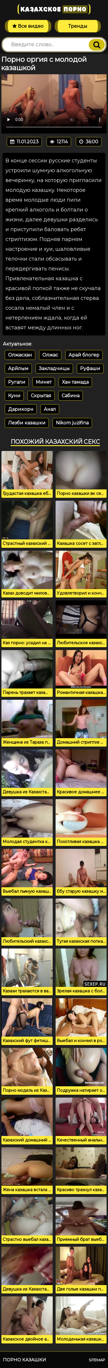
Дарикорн (20, 409)
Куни (14, 395)
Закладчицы (54, 368)
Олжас (50, 355)
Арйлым (18, 368)
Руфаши (90, 368)
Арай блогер (84, 355)
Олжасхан (20, 355)
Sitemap (97, 1360)
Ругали (16, 382)
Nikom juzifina (72, 423)
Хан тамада (75, 382)
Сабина (70, 395)
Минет (44, 382)
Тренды (77, 26)
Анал (50, 409)
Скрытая (41, 395)
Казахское (54, 9)
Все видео (27, 26)
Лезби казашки (27, 423)
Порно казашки (24, 1360)
